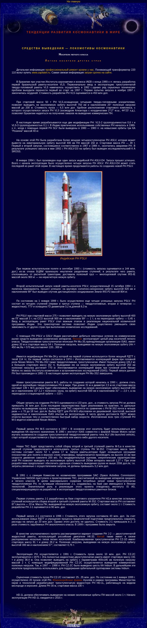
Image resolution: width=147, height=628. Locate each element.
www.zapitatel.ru (41, 72)
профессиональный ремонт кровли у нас (70, 69)
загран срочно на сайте (98, 72)
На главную (73, 1)
